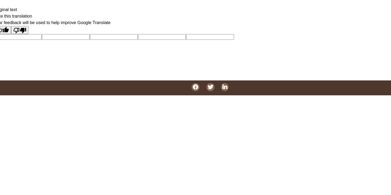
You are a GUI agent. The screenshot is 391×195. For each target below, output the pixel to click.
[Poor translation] (20, 30)
